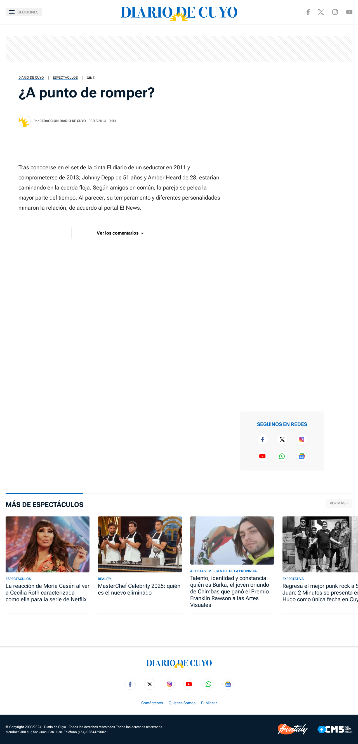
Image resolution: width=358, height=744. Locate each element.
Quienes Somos (182, 703)
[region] (179, 49)
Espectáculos (65, 77)
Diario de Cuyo (31, 77)
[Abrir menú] (24, 12)
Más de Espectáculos (44, 505)
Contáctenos (152, 703)
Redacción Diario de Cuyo (62, 121)
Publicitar (209, 703)
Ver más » (339, 503)
